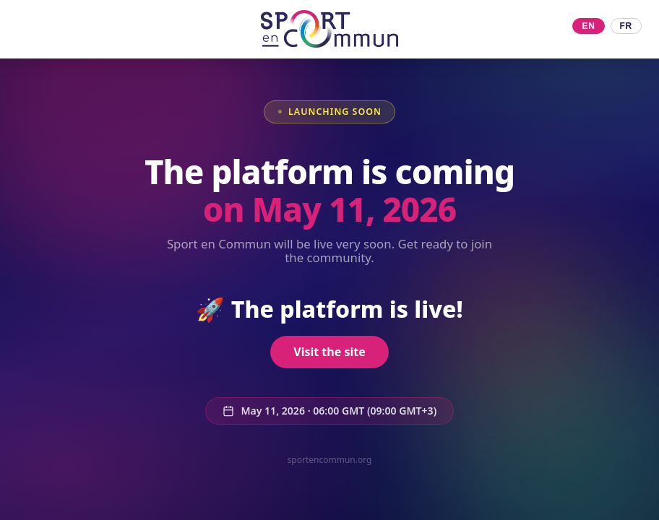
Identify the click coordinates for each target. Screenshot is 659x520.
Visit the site (329, 352)
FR (626, 26)
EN (588, 26)
